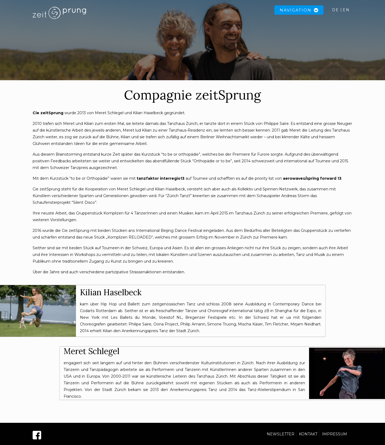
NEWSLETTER (280, 434)
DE (335, 9)
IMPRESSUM (334, 434)
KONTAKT (308, 434)
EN (346, 9)
